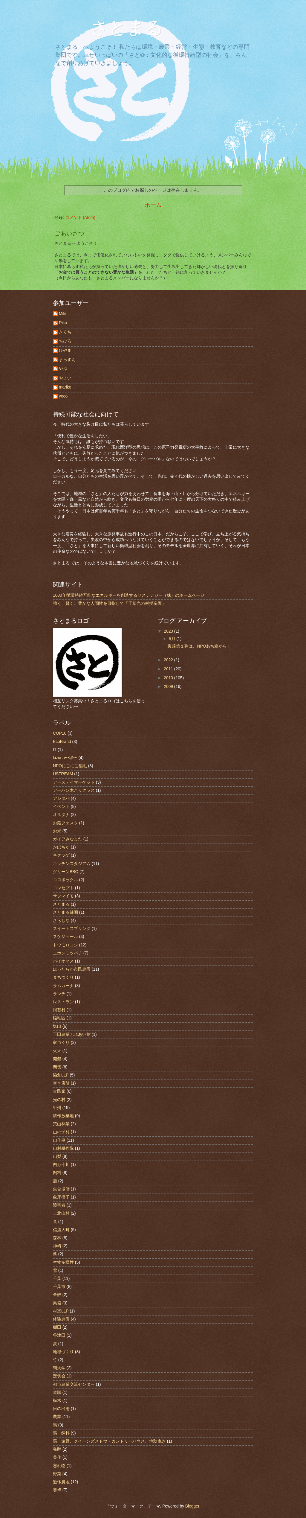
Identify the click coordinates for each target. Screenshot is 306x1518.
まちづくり (63, 977)
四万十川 (61, 1164)
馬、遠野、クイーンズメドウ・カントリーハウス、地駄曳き (109, 1441)
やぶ (63, 368)
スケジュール (65, 936)
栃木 (57, 1400)
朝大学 (59, 1368)
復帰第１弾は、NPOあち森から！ (199, 646)
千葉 (57, 1278)
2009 (169, 686)
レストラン (63, 1002)
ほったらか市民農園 (72, 969)
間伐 (57, 1067)
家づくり (61, 1042)
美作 (57, 1457)
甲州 (57, 1108)
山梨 (57, 1156)
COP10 (59, 733)
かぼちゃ (61, 847)
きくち (65, 332)
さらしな (61, 920)
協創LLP (61, 1075)
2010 (169, 678)
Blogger (192, 1506)
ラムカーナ (63, 985)
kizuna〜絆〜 (65, 758)
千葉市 (59, 1286)
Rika (63, 323)
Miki (62, 313)
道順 (57, 1392)
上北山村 (61, 1213)
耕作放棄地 (63, 1116)
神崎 (57, 1246)
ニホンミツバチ (67, 953)
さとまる (117, 27)
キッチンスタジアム (72, 863)
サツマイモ (63, 896)
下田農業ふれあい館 (72, 1034)
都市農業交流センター (74, 1384)
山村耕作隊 (63, 1148)
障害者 (59, 1205)
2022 (169, 660)
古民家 (59, 1091)
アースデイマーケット (74, 782)
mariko (65, 387)
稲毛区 (59, 1018)
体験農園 (61, 1319)
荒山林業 (61, 1124)
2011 (169, 669)
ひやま (65, 350)
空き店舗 (61, 1083)
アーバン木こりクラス (74, 790)
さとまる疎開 (65, 912)
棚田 (57, 1327)
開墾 (57, 1058)
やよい (65, 378)
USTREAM (63, 774)
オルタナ (61, 814)
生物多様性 (63, 1262)
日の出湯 (61, 1408)
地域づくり (63, 1352)
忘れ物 (59, 1466)
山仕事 (59, 1140)
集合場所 (61, 1189)
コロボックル (65, 880)
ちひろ (65, 341)
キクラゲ (61, 855)
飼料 (57, 1172)
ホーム (153, 205)
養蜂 (57, 1490)
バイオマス (63, 961)
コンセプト (63, 888)
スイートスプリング (72, 928)
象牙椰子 (61, 1197)
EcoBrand (62, 741)
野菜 (57, 1474)
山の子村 (61, 1132)
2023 (169, 631)
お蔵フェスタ (65, 823)
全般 (57, 1294)
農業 (57, 1417)
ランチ (59, 994)
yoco (63, 396)
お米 (57, 831)
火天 (57, 1050)
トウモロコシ (65, 945)
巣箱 (57, 1303)
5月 (173, 639)
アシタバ (61, 798)
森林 (57, 1238)
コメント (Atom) (80, 217)
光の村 (59, 1099)
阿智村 (59, 1010)
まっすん (67, 359)
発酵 (57, 1449)
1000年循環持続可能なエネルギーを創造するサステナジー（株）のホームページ (128, 595)
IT (54, 749)
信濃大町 (61, 1230)
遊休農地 (61, 1482)
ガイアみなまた (67, 839)
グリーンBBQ (65, 872)
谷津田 (59, 1335)
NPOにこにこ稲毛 (70, 766)
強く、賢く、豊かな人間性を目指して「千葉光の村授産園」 (109, 603)
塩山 (57, 1026)
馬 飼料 (61, 1433)
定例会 (59, 1376)
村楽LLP (61, 1311)
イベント (61, 806)
